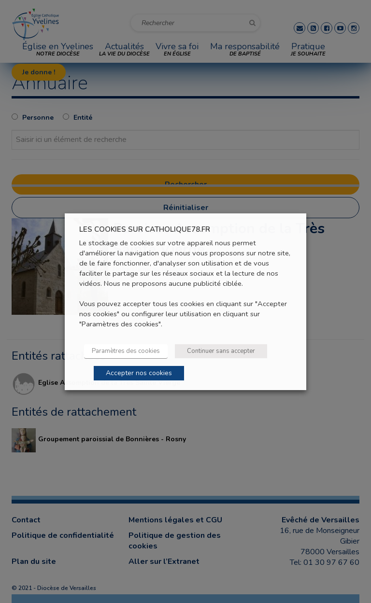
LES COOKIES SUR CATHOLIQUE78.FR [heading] (144, 229)
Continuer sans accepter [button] (221, 351)
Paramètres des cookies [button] (126, 351)
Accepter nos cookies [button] (139, 373)
